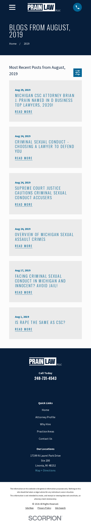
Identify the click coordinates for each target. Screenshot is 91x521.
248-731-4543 (45, 378)
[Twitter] (59, 389)
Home (45, 410)
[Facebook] (32, 389)
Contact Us (45, 438)
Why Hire (45, 424)
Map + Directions (45, 470)
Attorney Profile (45, 417)
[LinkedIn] (41, 389)
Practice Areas (45, 431)
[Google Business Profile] (50, 389)
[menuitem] (29, 508)
